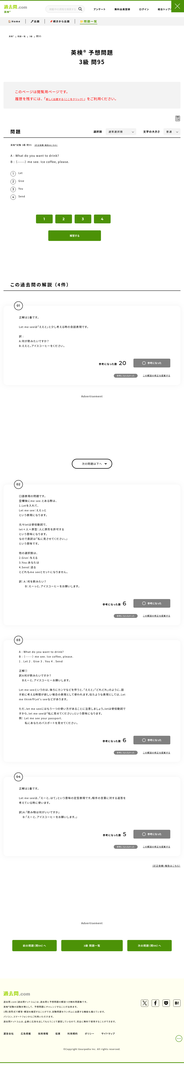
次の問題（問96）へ (149, 952)
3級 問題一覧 (92, 952)
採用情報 (44, 1040)
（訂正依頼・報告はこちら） (47, 144)
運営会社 (9, 1040)
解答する (75, 240)
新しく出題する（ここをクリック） (71, 98)
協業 (60, 1040)
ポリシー (93, 1040)
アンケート (108, 12)
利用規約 (75, 1040)
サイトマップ (112, 1040)
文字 (151, 131)
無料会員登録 (123, 12)
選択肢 (98, 131)
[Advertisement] (92, 428)
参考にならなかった (126, 380)
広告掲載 (26, 1040)
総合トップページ (153, 12)
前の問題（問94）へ (34, 952)
